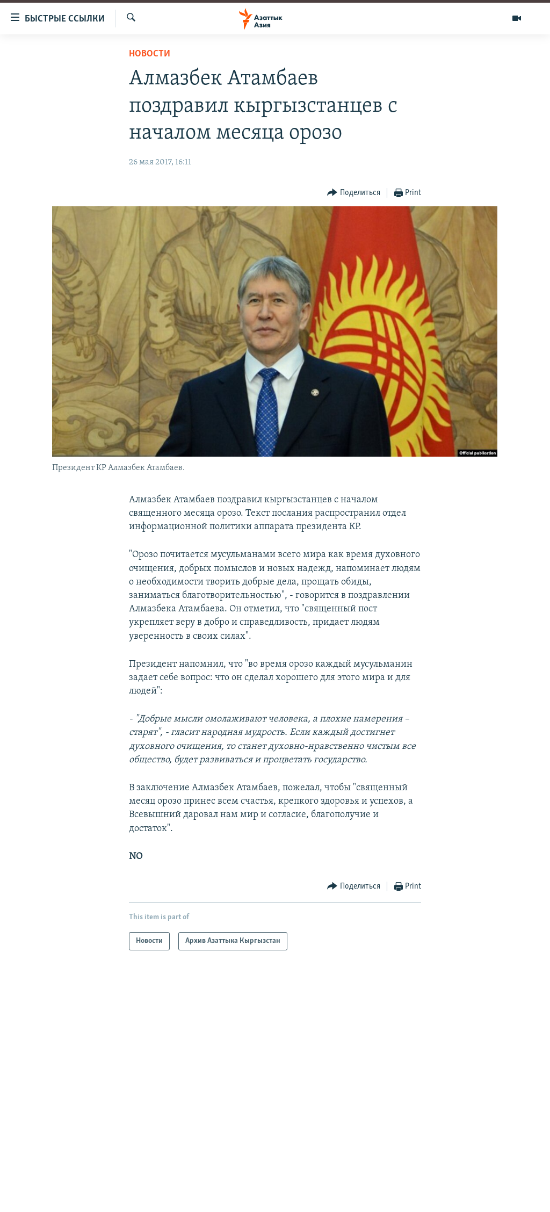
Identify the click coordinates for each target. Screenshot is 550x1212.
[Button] (353, 193)
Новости (149, 54)
